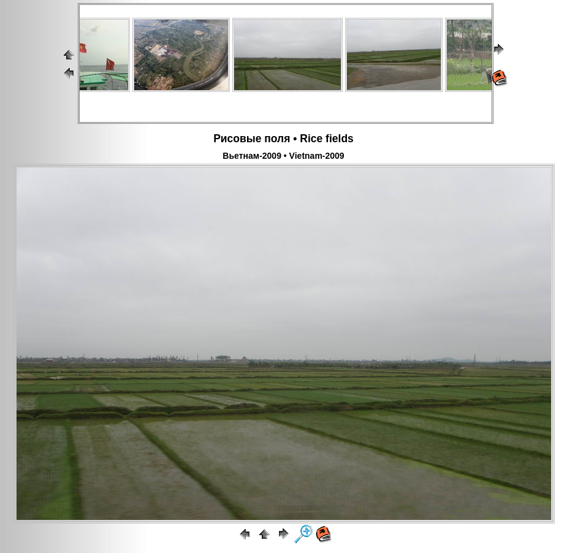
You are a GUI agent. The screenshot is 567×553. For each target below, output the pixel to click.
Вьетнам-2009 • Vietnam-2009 (283, 156)
